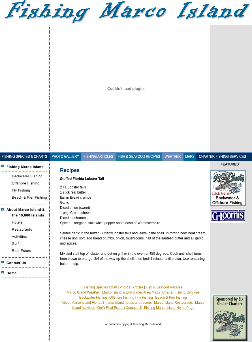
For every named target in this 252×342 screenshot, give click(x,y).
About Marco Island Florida (82, 303)
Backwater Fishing (93, 297)
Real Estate (114, 308)
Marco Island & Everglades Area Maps (131, 292)
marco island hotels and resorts (128, 303)
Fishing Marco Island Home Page (169, 308)
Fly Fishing (144, 297)
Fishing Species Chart (100, 287)
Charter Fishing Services (180, 292)
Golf (100, 308)
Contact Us (134, 308)
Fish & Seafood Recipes (164, 287)
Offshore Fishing (121, 297)
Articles (137, 287)
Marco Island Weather (83, 292)
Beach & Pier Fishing (171, 297)
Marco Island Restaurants (173, 303)
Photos (124, 287)
